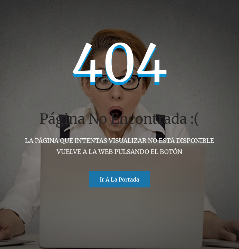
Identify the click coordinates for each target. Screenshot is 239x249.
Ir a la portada (119, 179)
